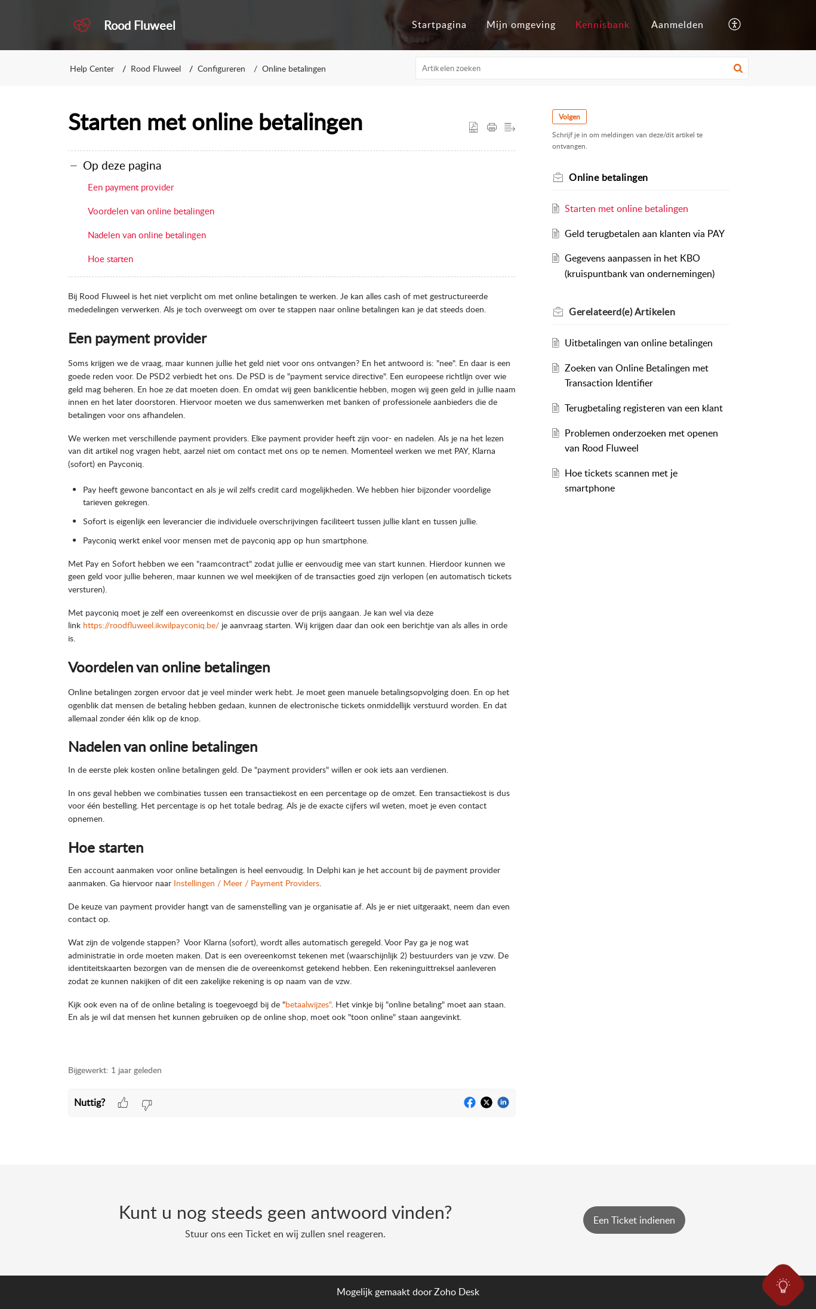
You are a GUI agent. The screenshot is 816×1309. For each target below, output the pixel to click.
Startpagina (439, 24)
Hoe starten (110, 259)
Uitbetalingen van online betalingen (640, 342)
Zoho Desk (456, 1291)
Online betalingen (294, 68)
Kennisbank (602, 24)
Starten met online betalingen (627, 208)
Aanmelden (677, 24)
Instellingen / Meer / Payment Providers (246, 883)
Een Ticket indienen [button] (634, 1220)
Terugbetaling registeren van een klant (645, 407)
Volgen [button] (571, 117)
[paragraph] (292, 670)
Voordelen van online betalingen (151, 211)
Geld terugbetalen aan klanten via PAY (646, 233)
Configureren (221, 68)
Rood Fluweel (156, 68)
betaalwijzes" (308, 1004)
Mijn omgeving (521, 24)
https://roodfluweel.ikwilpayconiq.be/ (151, 625)
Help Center (92, 68)
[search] (582, 68)
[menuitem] (439, 25)
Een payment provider (131, 187)
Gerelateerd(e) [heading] (624, 311)
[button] (735, 25)
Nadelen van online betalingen (147, 235)
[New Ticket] (634, 1220)
